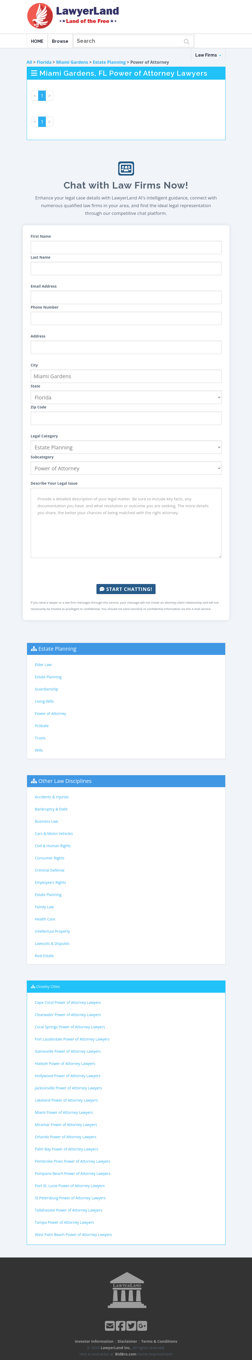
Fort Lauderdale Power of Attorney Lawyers (72, 1039)
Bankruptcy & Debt (51, 809)
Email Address (44, 286)
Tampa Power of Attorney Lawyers (64, 1222)
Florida (44, 62)
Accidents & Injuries (52, 796)
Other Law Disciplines (65, 781)
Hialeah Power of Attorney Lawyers (65, 1063)
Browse (60, 41)
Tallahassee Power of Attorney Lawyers (68, 1210)
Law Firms (208, 55)
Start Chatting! (126, 589)
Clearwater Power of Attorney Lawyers (68, 1014)
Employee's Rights (50, 882)
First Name (41, 236)
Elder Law (43, 664)
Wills (39, 750)
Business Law (46, 821)
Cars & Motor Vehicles (54, 833)
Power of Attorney (50, 713)
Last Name (41, 257)
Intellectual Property (52, 931)
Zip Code (39, 407)
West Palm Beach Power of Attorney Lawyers (73, 1234)
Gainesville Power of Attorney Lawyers (68, 1051)
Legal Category (44, 435)
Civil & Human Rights (53, 845)
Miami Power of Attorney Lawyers (64, 1112)
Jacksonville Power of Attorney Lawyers (68, 1087)
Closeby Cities (48, 986)
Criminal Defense (50, 870)
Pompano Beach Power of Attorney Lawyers (72, 1173)
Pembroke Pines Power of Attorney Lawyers (72, 1161)
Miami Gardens (72, 62)
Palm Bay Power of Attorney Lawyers (66, 1149)
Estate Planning (109, 62)
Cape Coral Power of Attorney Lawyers (68, 1002)
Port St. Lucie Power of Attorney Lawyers (70, 1185)
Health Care (45, 919)
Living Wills (44, 701)
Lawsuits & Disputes (52, 943)
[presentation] (126, 571)
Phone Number (45, 307)
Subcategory (42, 456)
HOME (37, 41)
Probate (42, 725)
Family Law (44, 906)
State (36, 386)
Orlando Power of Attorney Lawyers (65, 1136)
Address (38, 336)
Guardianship (46, 689)
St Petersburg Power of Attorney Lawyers (70, 1197)
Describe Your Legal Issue (54, 483)
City (34, 365)
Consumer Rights (49, 857)
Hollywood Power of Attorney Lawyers (68, 1075)
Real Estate (44, 955)
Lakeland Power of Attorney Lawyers (66, 1100)
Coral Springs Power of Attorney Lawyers (70, 1026)
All (29, 62)
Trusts (40, 737)
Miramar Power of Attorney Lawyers (66, 1124)
